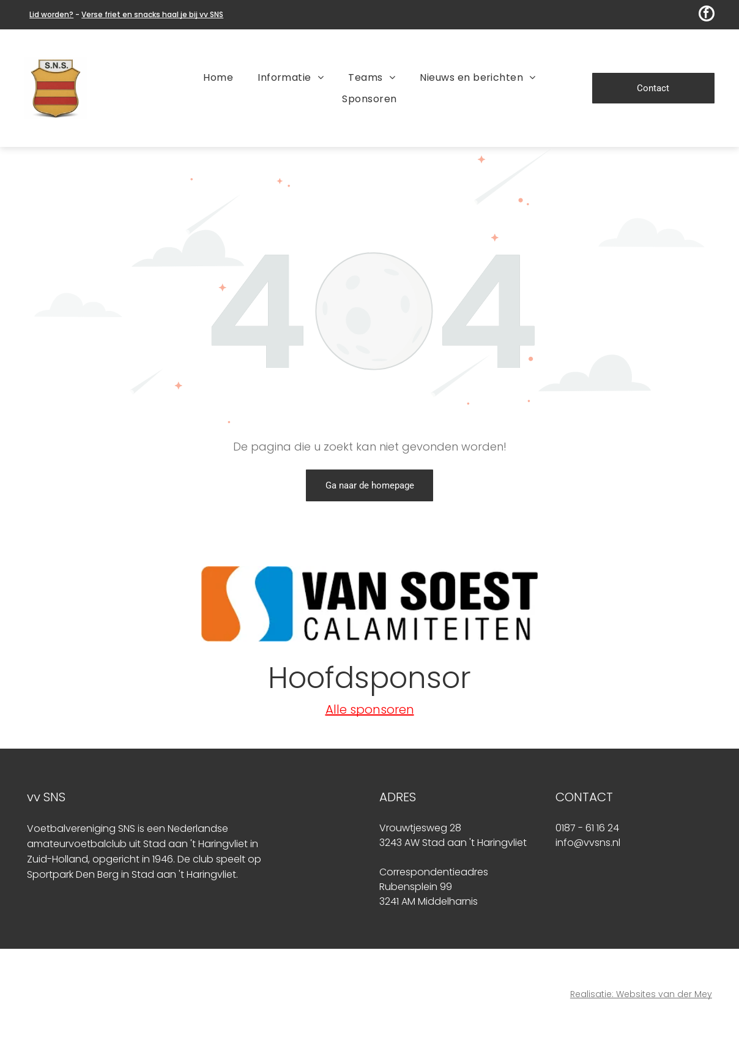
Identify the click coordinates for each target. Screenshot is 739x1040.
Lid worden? (51, 14)
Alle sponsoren (369, 709)
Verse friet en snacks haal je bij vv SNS (152, 14)
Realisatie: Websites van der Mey (641, 994)
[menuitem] (218, 77)
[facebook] (707, 15)
